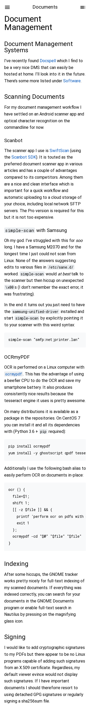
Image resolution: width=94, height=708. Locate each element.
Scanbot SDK (23, 157)
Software (72, 80)
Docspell (48, 60)
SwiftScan (59, 150)
